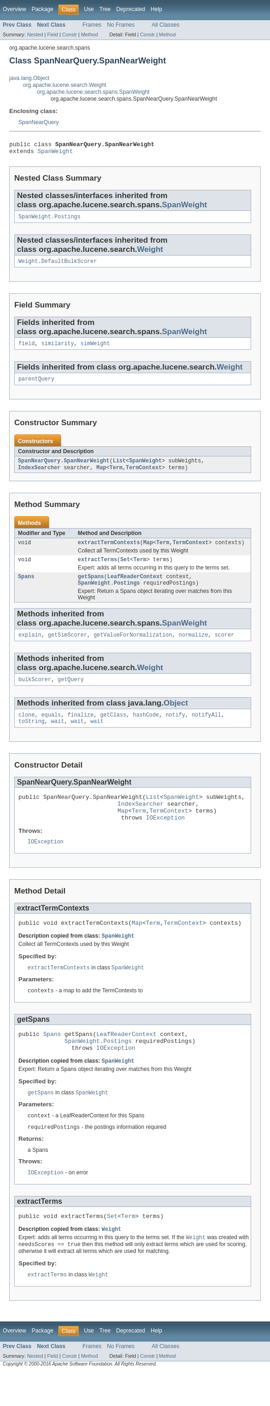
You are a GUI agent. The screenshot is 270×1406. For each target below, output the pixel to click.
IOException (165, 838)
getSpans (91, 587)
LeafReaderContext (135, 587)
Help (156, 9)
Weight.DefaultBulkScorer (57, 265)
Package (42, 9)
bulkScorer (34, 692)
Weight (150, 253)
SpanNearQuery (38, 122)
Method (89, 34)
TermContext (144, 475)
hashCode (146, 729)
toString (31, 736)
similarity (57, 349)
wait (57, 736)
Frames (91, 25)
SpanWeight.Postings (49, 220)
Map (101, 475)
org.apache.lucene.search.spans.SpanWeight (93, 92)
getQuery (70, 692)
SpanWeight (55, 153)
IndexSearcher (39, 475)
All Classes (165, 25)
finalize (81, 729)
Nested (35, 34)
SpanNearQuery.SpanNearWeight (63, 468)
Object (176, 716)
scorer (224, 647)
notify (175, 729)
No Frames (121, 25)
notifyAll (206, 729)
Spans (26, 587)
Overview (14, 9)
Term (115, 475)
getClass (113, 729)
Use (89, 9)
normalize (193, 647)
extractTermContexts (109, 551)
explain (29, 647)
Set (125, 569)
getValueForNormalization (132, 647)
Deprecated (130, 9)
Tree (105, 9)
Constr (69, 34)
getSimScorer (67, 647)
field (26, 349)
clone (26, 729)
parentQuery (36, 385)
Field (52, 34)
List (119, 468)
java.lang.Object (29, 78)
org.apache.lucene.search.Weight (64, 85)
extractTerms (97, 569)
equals (51, 729)
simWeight (95, 349)
